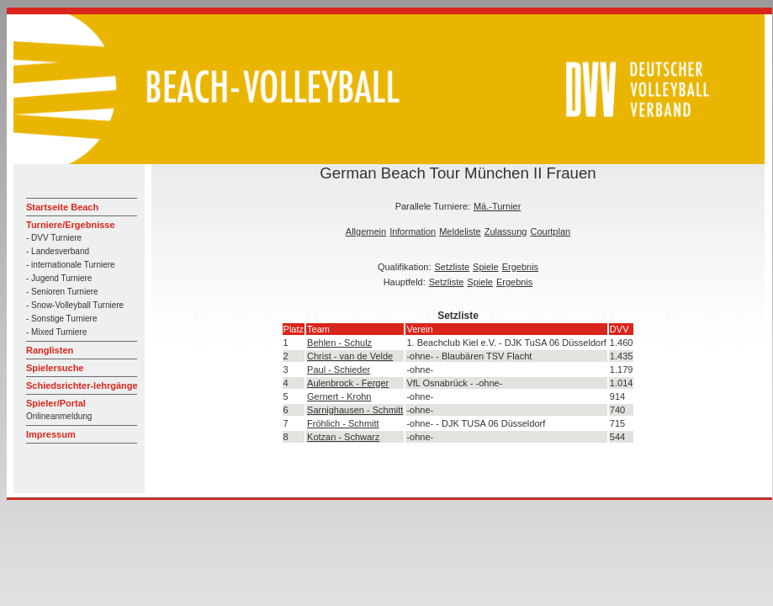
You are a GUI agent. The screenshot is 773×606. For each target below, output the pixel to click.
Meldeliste (460, 231)
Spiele (486, 267)
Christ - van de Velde (350, 356)
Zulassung (505, 231)
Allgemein (366, 231)
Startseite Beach (62, 207)
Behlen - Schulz (339, 343)
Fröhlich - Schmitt (343, 423)
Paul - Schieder (338, 369)
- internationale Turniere (70, 264)
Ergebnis (520, 267)
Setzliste (452, 267)
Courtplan (550, 231)
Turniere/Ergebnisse (70, 225)
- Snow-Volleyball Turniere (75, 305)
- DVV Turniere (54, 237)
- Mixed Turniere (56, 332)
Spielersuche (54, 368)
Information (412, 231)
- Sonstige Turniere (62, 318)
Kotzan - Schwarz (343, 437)
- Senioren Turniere (62, 291)
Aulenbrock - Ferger (348, 383)
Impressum (51, 434)
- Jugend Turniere (59, 278)
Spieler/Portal (56, 403)
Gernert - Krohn (339, 396)
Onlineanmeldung (59, 416)
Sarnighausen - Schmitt (355, 410)
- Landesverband (57, 251)
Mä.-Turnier (497, 206)
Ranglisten (49, 350)
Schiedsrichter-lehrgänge (82, 385)
